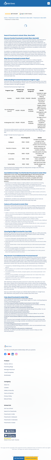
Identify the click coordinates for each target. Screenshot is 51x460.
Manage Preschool (9, 369)
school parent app (25, 174)
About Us (6, 385)
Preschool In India (14, 18)
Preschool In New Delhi (26, 18)
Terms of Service (9, 393)
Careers (6, 387)
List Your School (18, 458)
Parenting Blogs (8, 367)
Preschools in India (9, 414)
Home (6, 18)
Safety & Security (9, 390)
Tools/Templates (9, 372)
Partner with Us (8, 364)
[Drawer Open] (48, 3)
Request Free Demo (31, 458)
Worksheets (7, 375)
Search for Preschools (10, 411)
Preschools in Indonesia (11, 420)
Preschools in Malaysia (10, 417)
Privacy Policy (8, 396)
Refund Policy (8, 399)
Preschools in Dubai (9, 422)
